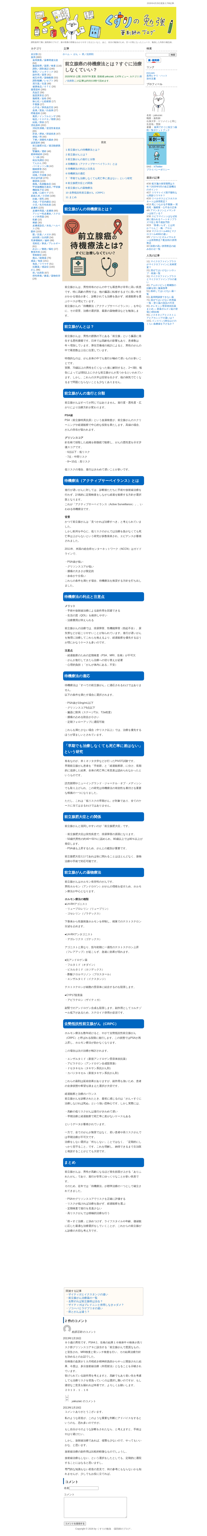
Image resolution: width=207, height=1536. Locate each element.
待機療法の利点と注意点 (80, 168)
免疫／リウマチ (41, 263)
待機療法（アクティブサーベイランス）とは (91, 163)
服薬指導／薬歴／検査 (44, 65)
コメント (69, 1494)
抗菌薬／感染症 (41, 266)
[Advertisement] (104, 111)
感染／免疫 (36, 261)
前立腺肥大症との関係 (79, 183)
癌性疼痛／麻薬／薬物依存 (46, 275)
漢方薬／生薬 (39, 83)
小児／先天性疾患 (42, 204)
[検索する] (157, 54)
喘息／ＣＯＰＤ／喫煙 (44, 119)
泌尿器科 (35, 142)
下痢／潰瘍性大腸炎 (43, 139)
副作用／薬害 (39, 74)
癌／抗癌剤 (38, 272)
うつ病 (36, 157)
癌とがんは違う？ (79, 1311)
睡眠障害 (37, 169)
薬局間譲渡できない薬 (162, 297)
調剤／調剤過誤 (41, 68)
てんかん (37, 163)
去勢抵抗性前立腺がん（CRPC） (86, 192)
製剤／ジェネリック (43, 71)
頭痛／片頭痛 (39, 175)
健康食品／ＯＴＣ (42, 86)
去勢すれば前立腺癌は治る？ (85, 1301)
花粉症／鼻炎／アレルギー (46, 243)
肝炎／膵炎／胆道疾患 (44, 133)
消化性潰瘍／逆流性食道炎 (46, 128)
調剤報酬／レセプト (43, 80)
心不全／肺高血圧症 (43, 107)
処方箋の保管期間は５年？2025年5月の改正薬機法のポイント (161, 186)
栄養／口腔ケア (41, 193)
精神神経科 (36, 154)
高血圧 (36, 92)
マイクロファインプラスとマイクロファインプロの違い (162, 279)
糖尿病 (36, 181)
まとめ (71, 197)
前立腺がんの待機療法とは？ (83, 149)
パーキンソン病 (41, 166)
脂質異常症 (38, 95)
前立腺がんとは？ (77, 154)
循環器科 (35, 89)
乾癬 (35, 219)
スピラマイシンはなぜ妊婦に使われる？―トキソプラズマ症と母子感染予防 (162, 219)
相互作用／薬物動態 (43, 77)
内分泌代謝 (36, 178)
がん (33, 269)
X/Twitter (157, 166)
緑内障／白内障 (41, 237)
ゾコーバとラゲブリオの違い (85, 1308)
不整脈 (36, 104)
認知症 (36, 172)
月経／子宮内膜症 (42, 201)
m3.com (151, 73)
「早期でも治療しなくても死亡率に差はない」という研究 (99, 178)
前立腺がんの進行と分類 (80, 159)
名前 (66, 1488)
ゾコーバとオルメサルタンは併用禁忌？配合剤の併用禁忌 (162, 240)
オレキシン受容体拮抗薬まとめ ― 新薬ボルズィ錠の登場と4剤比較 (162, 309)
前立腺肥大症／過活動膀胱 (46, 145)
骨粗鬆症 (37, 255)
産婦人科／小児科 (40, 195)
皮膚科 (34, 207)
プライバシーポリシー (158, 169)
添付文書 (151, 78)
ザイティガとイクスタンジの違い (88, 1294)
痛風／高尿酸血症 (42, 184)
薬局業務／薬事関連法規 (45, 60)
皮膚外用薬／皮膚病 (43, 210)
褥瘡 (35, 222)
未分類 (34, 54)
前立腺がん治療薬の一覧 (82, 1297)
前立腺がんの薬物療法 (79, 187)
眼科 (33, 231)
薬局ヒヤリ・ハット (157, 75)
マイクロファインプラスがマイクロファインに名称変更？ (162, 264)
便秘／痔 (37, 136)
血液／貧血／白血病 (43, 110)
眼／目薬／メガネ (42, 234)
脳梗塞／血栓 (39, 98)
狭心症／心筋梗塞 (42, 101)
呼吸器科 (35, 113)
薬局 (33, 57)
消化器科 (35, 125)
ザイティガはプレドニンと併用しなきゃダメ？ (96, 1304)
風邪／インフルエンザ (44, 116)
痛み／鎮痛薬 (39, 258)
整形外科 (35, 252)
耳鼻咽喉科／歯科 (40, 240)
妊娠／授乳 (38, 198)
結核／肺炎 (38, 122)
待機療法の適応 (75, 173)
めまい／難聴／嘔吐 (43, 249)
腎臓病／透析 (39, 151)
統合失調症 (38, 160)
